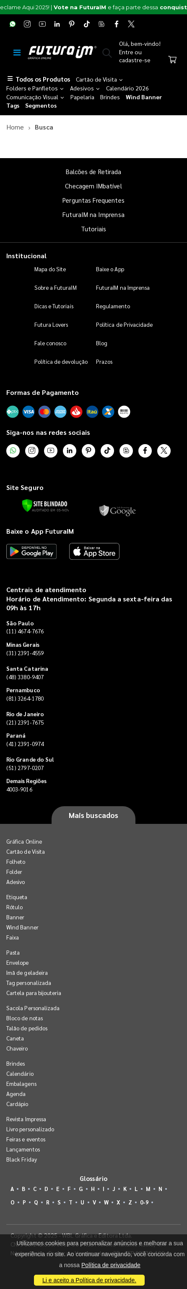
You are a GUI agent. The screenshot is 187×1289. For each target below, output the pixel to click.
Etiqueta (17, 896)
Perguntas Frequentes (93, 200)
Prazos (104, 361)
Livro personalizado (30, 1129)
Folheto (15, 861)
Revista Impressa (26, 1118)
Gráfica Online (24, 841)
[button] (107, 54)
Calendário (20, 1073)
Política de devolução (61, 361)
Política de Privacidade (124, 324)
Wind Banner (22, 927)
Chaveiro (17, 1048)
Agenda (16, 1093)
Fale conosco (50, 343)
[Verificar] (45, 505)
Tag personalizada (28, 982)
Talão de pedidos (26, 1028)
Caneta (15, 1038)
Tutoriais (93, 229)
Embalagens (21, 1083)
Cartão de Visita (25, 851)
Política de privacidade (110, 1265)
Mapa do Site (50, 269)
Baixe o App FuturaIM (40, 531)
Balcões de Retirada (93, 171)
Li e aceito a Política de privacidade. (89, 1280)
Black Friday (21, 1159)
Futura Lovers (51, 324)
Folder (14, 871)
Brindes (15, 1063)
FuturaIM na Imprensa (93, 214)
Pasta (13, 952)
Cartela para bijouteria (34, 992)
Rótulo (14, 907)
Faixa (12, 937)
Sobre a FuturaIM (55, 287)
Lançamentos (23, 1149)
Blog (101, 343)
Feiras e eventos (25, 1139)
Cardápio (17, 1103)
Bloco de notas (24, 1018)
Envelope (17, 962)
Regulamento (113, 306)
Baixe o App (110, 269)
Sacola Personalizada (33, 1007)
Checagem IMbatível (93, 186)
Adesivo (15, 881)
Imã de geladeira (27, 972)
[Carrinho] (172, 60)
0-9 (144, 1202)
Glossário (93, 1178)
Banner (15, 917)
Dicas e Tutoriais (53, 306)
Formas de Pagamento (42, 392)
